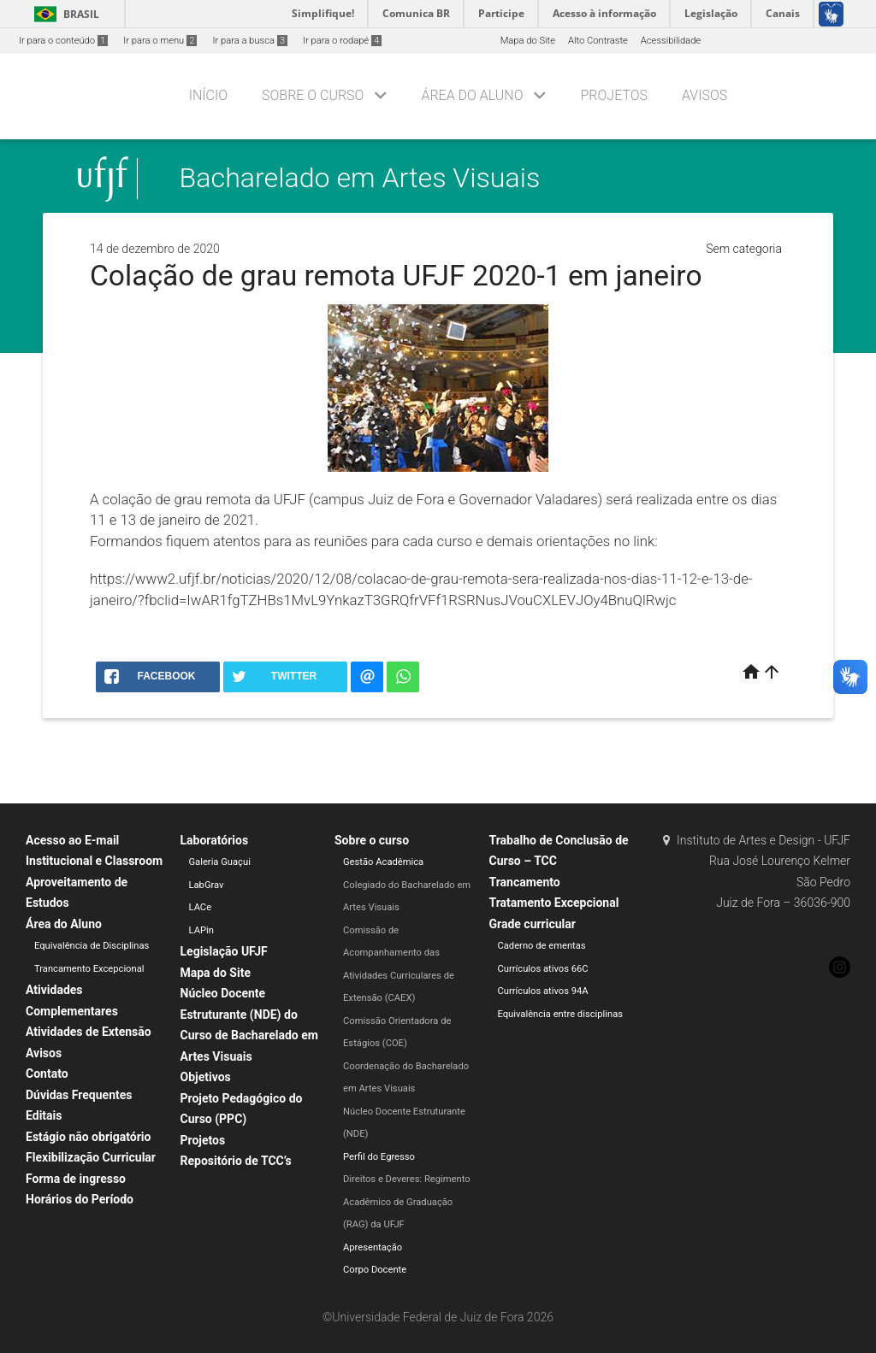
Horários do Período (79, 1199)
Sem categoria (744, 249)
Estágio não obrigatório (88, 1137)
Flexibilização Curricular (91, 1157)
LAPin (201, 930)
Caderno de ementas (542, 945)
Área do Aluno (472, 95)
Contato (47, 1073)
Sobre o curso (313, 95)
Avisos (704, 95)
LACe (200, 907)
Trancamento (524, 882)
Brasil (63, 14)
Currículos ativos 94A (543, 991)
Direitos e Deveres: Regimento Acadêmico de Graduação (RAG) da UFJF (407, 1202)
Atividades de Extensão (88, 1031)
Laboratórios (215, 840)
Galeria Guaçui (220, 862)
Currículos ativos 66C (543, 968)
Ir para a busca (249, 40)
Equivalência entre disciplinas (561, 1014)
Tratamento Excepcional (554, 902)
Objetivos (206, 1077)
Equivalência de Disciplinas (91, 945)
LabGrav (206, 885)
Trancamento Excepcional (89, 968)
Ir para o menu (160, 40)
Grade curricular (532, 924)
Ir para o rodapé (342, 40)
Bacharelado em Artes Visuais (360, 178)
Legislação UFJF (224, 951)
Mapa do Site (527, 40)
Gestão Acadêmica (383, 862)
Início (208, 95)
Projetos (614, 95)
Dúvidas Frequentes (79, 1095)
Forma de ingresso (76, 1178)
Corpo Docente (374, 1269)
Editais (44, 1115)
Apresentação (372, 1247)
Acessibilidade (671, 40)
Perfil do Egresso (379, 1156)
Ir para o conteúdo (63, 40)
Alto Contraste (598, 40)
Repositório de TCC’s (236, 1161)
